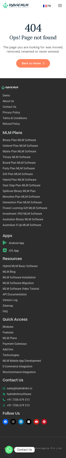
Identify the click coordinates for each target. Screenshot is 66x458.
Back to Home (33, 63)
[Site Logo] (15, 5)
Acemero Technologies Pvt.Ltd (39, 448)
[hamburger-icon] (60, 6)
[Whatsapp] (9, 450)
